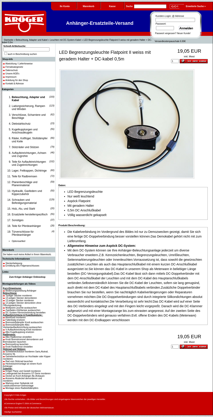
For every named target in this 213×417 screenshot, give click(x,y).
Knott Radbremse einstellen (19, 347)
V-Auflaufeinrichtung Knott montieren (24, 329)
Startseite (8, 40)
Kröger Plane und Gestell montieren (23, 371)
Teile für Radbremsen (24, 176)
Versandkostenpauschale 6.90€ (170, 41)
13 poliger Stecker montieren (20, 300)
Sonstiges (18, 220)
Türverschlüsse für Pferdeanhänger (23, 233)
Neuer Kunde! (184, 33)
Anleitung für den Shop (16, 80)
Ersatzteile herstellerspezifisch (29, 214)
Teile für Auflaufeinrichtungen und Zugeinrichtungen (29, 163)
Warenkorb (8, 250)
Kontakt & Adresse (15, 83)
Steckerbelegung (14, 263)
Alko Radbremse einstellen (18, 337)
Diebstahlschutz (21, 123)
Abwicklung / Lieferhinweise (19, 63)
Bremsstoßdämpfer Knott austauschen (24, 322)
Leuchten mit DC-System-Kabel (65, 40)
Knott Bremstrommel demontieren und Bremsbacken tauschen (23, 340)
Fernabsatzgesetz (14, 67)
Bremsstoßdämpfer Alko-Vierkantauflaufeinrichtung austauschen (22, 326)
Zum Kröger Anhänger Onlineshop (27, 277)
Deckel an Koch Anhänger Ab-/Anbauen (25, 376)
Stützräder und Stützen (25, 147)
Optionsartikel (18, 241)
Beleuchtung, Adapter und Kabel (31, 40)
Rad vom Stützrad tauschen (19, 361)
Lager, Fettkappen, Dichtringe (29, 170)
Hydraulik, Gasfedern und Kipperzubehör (27, 192)
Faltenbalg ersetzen (15, 320)
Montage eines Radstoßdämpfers (22, 388)
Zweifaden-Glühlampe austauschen (23, 310)
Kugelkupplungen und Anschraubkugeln (24, 131)
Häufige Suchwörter (13, 412)
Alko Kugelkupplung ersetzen (19, 332)
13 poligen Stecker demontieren (21, 298)
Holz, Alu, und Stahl (23, 208)
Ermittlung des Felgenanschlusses (22, 265)
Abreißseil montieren (15, 317)
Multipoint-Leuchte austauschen (21, 308)
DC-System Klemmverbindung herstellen (26, 312)
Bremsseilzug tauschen (17, 344)
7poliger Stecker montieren (19, 295)
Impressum (11, 77)
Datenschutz (12, 70)
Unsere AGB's (13, 73)
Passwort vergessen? (165, 33)
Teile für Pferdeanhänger (26, 226)
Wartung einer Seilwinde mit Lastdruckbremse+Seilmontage (18, 384)
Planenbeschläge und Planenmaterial (24, 184)
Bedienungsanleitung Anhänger (21, 291)
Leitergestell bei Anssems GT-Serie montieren (28, 373)
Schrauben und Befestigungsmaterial (24, 201)
